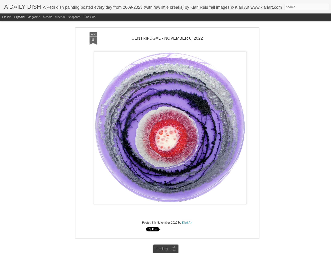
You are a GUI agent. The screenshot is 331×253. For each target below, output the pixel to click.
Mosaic (47, 17)
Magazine (34, 17)
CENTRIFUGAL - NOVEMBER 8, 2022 (167, 38)
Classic (6, 17)
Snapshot (74, 17)
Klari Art (187, 222)
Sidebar (60, 17)
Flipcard (19, 17)
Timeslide (89, 17)
